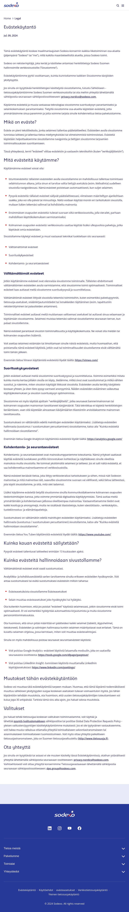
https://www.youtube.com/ (94, 534)
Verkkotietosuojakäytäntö (93, 890)
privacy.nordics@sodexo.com (78, 96)
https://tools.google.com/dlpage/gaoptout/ (63, 655)
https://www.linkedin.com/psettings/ (53, 667)
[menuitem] (11, 5)
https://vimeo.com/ (86, 360)
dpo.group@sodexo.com (61, 768)
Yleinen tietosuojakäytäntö (64, 894)
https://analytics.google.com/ (104, 439)
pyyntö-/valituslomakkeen (29, 721)
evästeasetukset (65, 890)
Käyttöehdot (46, 890)
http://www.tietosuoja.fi (93, 738)
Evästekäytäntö (27, 890)
